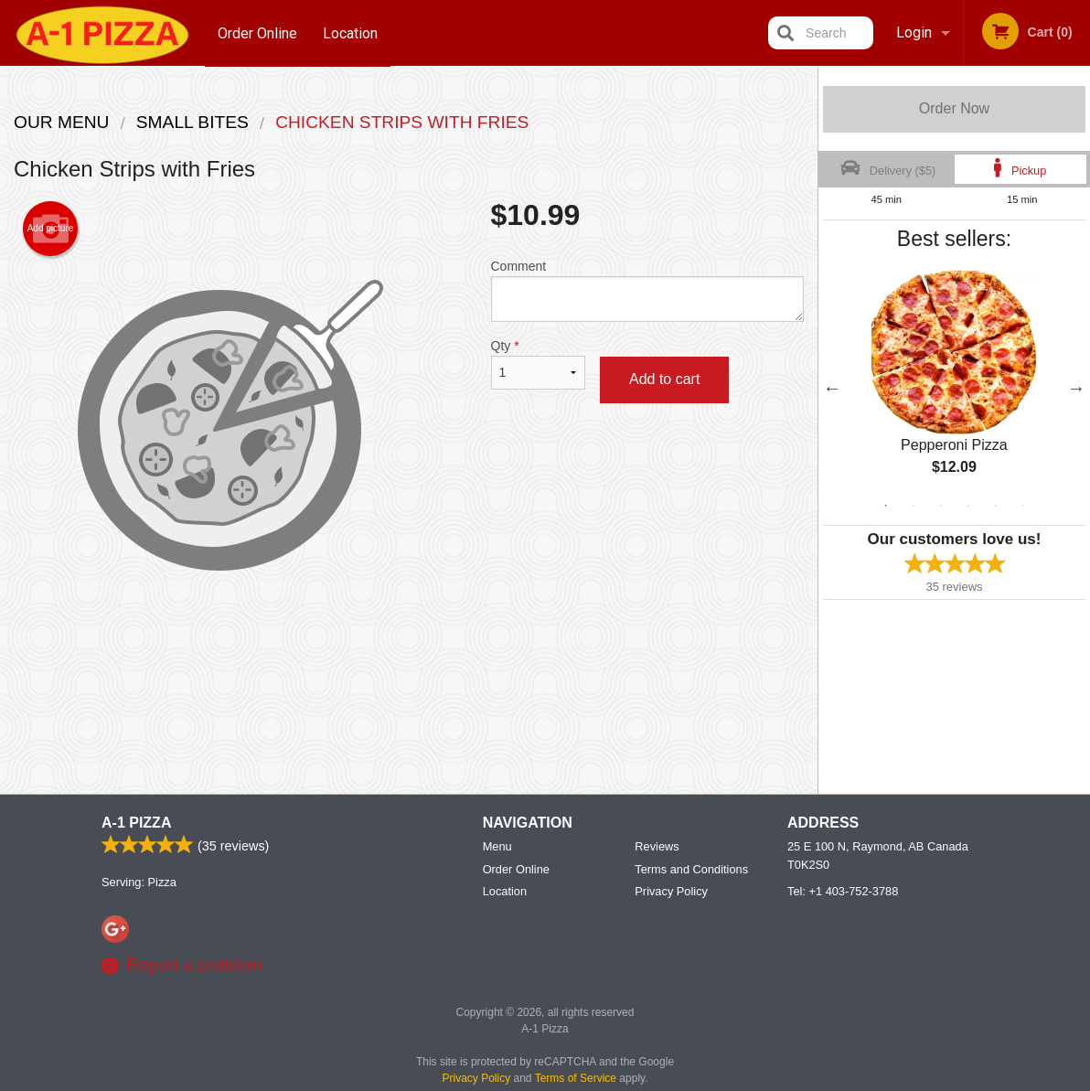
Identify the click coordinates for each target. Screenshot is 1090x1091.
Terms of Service (575, 1079)
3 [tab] (941, 506)
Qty (538, 364)
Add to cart (664, 379)
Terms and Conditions (691, 870)
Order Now (954, 108)
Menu (497, 847)
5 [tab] (996, 506)
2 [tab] (913, 506)
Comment (648, 290)
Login (914, 32)
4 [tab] (968, 506)
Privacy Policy (671, 892)
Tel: (842, 892)
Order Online (257, 32)
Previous (832, 388)
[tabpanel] (954, 387)
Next (1076, 388)
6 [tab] (1023, 506)
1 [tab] (886, 506)
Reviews (657, 847)
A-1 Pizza (136, 823)
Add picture (50, 228)
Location (351, 32)
